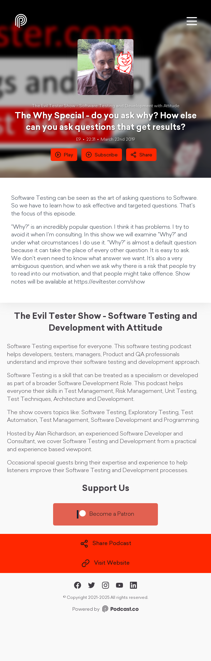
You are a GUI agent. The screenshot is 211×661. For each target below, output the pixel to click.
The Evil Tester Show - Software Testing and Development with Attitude (106, 106)
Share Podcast (105, 543)
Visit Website (105, 563)
